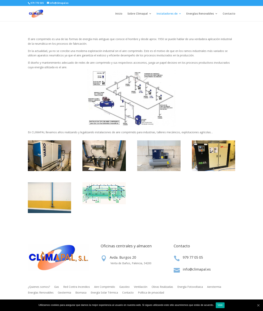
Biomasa (80, 292)
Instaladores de (167, 13)
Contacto (229, 13)
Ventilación (140, 287)
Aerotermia (214, 287)
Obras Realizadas (162, 287)
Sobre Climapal (137, 13)
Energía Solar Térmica (104, 292)
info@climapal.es (197, 269)
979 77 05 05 (193, 257)
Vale (220, 305)
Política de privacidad (151, 292)
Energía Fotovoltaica (190, 287)
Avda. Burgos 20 (123, 257)
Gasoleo (124, 287)
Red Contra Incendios (76, 287)
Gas (56, 287)
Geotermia (64, 292)
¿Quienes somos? (39, 287)
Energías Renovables (200, 13)
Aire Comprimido (104, 287)
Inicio (118, 13)
